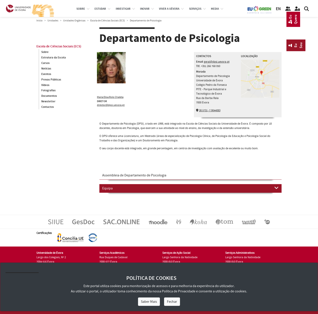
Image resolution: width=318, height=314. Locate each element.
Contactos (47, 107)
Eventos (46, 74)
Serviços (195, 9)
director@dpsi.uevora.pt (111, 105)
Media (215, 9)
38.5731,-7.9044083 (209, 110)
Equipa (190, 188)
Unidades (52, 20)
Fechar (172, 301)
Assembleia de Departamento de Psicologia (134, 175)
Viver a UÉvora (169, 9)
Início (39, 20)
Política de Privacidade (178, 291)
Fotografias (48, 91)
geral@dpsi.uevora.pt (216, 62)
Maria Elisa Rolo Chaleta (110, 97)
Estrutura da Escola (53, 58)
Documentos (49, 96)
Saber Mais (149, 301)
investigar (123, 9)
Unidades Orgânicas (74, 20)
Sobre (80, 9)
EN (278, 9)
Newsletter (48, 102)
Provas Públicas (51, 80)
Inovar (145, 9)
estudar (100, 9)
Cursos (45, 63)
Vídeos (45, 85)
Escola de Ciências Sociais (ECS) (107, 20)
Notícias (46, 69)
